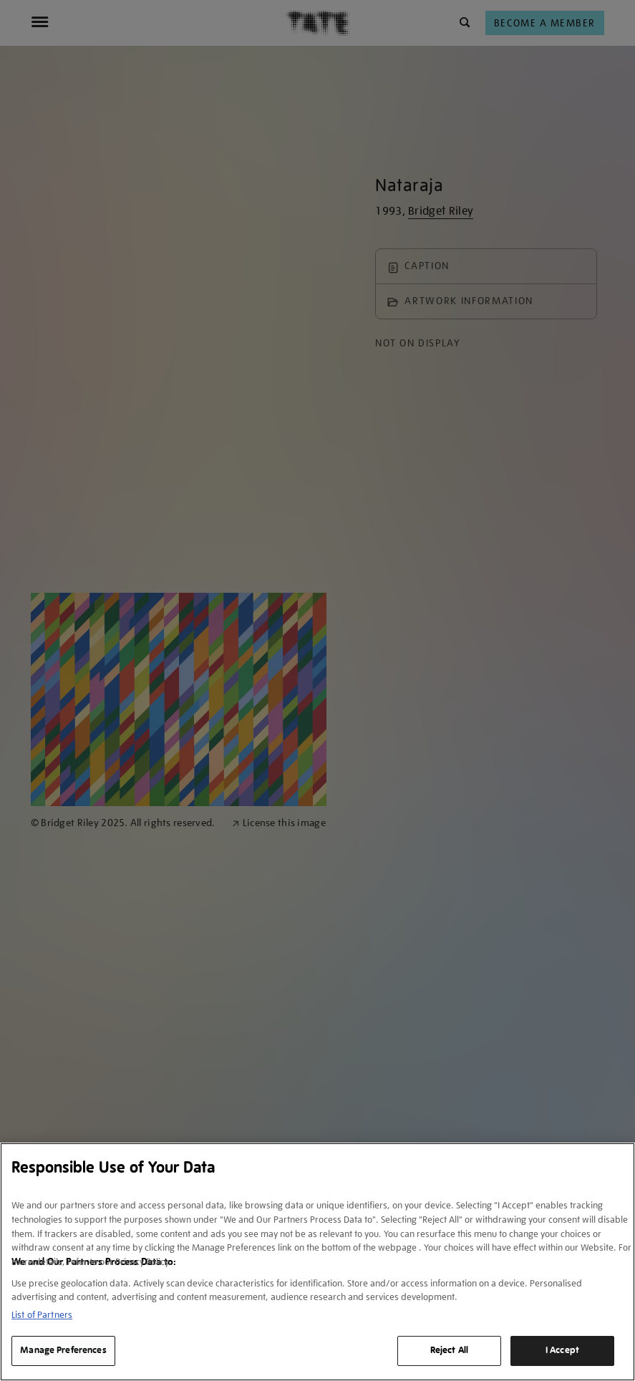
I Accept (562, 1350)
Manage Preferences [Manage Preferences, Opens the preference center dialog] (63, 1350)
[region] (317, 1262)
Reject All (449, 1350)
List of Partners (41, 1315)
